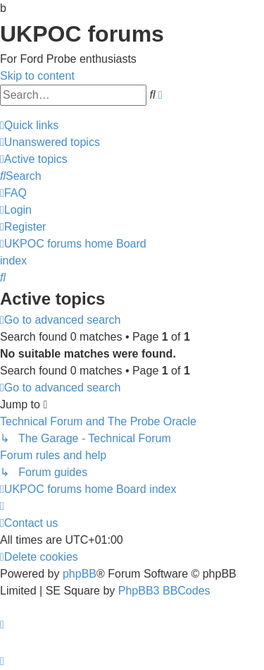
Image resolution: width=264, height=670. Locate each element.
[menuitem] (50, 142)
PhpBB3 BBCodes (164, 591)
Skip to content (37, 76)
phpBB (79, 574)
